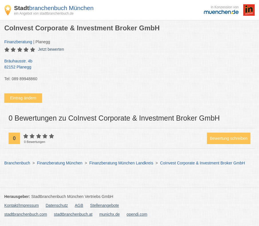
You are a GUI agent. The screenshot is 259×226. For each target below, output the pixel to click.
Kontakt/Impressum (21, 205)
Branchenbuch (17, 163)
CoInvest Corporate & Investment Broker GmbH (202, 163)
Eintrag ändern (23, 98)
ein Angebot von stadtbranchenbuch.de (44, 13)
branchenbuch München (54, 8)
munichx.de (109, 214)
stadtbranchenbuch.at (73, 214)
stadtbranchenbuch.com (25, 214)
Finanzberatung (18, 42)
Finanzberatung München (59, 163)
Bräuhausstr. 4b (126, 64)
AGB (79, 205)
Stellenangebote (104, 205)
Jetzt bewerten (51, 49)
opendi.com (136, 214)
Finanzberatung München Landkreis (121, 163)
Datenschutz (57, 205)
